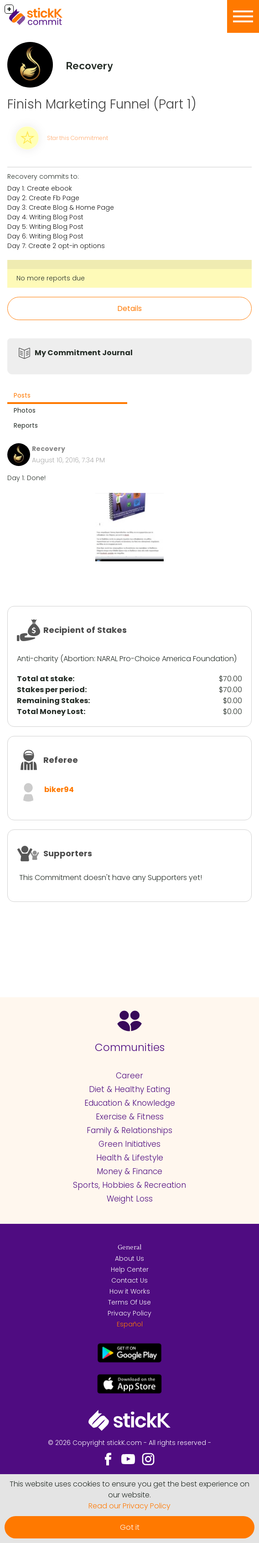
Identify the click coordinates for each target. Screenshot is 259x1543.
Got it (130, 1527)
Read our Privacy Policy (129, 1506)
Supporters (67, 853)
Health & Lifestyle (129, 1157)
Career (129, 1075)
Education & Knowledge (129, 1103)
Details (129, 308)
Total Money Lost (50, 711)
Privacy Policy (129, 1313)
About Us (129, 1258)
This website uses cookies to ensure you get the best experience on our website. (129, 1489)
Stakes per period (51, 689)
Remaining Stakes (52, 700)
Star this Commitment (77, 138)
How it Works (129, 1291)
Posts (22, 395)
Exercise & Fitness (130, 1116)
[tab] (67, 396)
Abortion (78, 658)
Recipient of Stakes (85, 630)
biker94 (59, 789)
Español (130, 1324)
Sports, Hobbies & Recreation (129, 1185)
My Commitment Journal (84, 352)
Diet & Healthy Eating (129, 1089)
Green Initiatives (129, 1144)
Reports (26, 425)
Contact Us (129, 1280)
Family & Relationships (129, 1130)
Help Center (130, 1269)
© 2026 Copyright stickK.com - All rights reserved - (129, 1442)
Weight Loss (130, 1198)
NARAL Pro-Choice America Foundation (165, 658)
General (129, 1247)
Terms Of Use (129, 1302)
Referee (60, 760)
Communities (130, 1047)
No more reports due (50, 278)
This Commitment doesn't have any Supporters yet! (110, 877)
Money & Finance (129, 1171)
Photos (25, 410)
